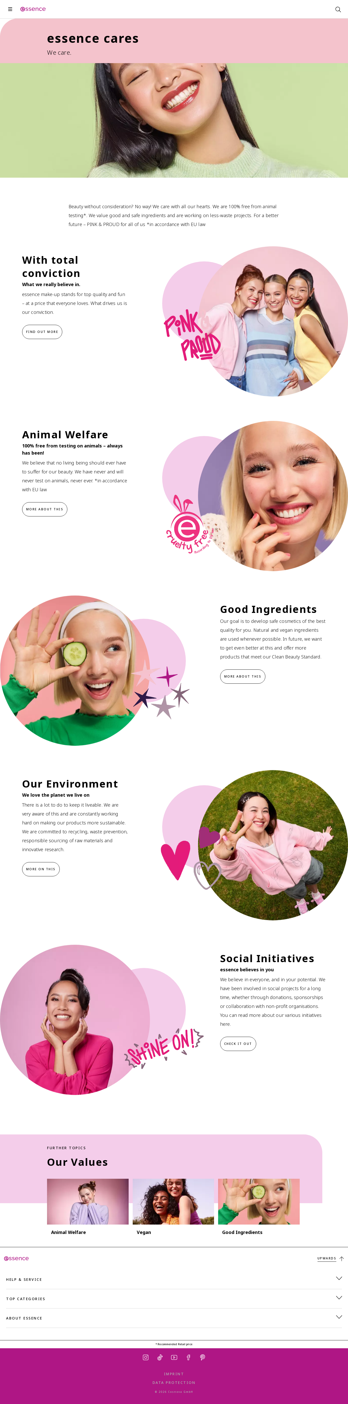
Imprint (174, 1373)
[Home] (33, 9)
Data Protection (174, 1382)
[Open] (10, 9)
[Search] (338, 9)
